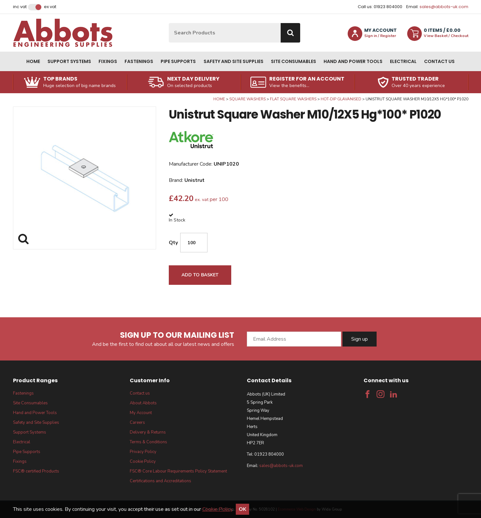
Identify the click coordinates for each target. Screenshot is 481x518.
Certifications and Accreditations (160, 481)
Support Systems (69, 61)
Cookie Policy (143, 461)
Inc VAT (20, 7)
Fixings (108, 61)
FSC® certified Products (36, 471)
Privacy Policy (143, 452)
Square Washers (247, 99)
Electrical (403, 61)
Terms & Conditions (148, 442)
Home (33, 61)
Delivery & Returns (148, 432)
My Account (141, 413)
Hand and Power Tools (353, 61)
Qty (173, 242)
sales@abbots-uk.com (444, 7)
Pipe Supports (178, 61)
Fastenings (139, 61)
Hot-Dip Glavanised (341, 99)
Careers (137, 422)
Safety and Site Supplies (233, 61)
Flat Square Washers (293, 99)
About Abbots (143, 403)
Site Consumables (293, 61)
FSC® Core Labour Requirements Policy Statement (178, 471)
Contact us (439, 61)
